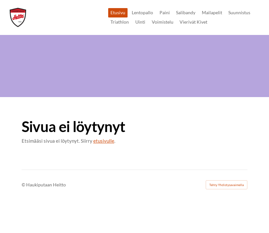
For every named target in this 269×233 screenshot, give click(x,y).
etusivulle (103, 141)
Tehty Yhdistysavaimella (226, 185)
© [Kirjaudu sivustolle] (24, 184)
